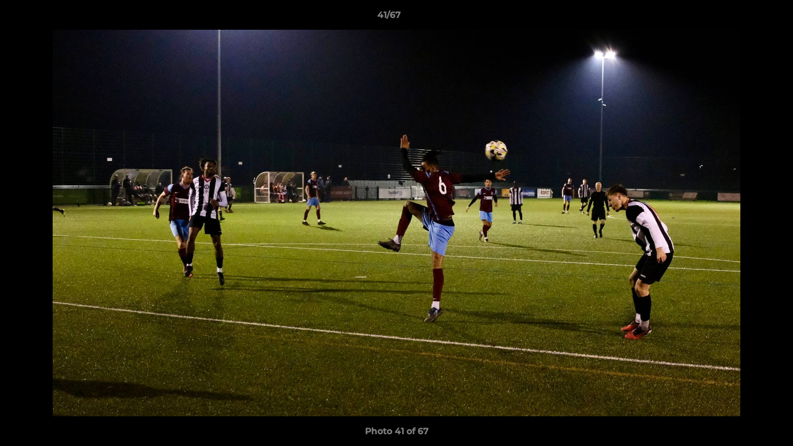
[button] (741, 18)
